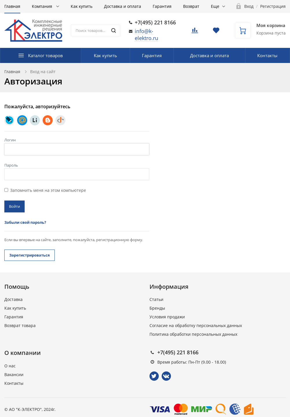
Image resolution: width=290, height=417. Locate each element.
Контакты (267, 55)
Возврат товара (20, 325)
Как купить (81, 6)
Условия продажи (167, 316)
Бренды (157, 308)
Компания (42, 6)
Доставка (13, 299)
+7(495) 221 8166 (155, 22)
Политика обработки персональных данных (193, 334)
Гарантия (162, 6)
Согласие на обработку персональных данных (195, 325)
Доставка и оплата (122, 6)
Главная (12, 6)
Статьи (156, 299)
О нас (10, 366)
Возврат (191, 6)
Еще (215, 6)
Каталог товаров (45, 55)
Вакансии (13, 374)
